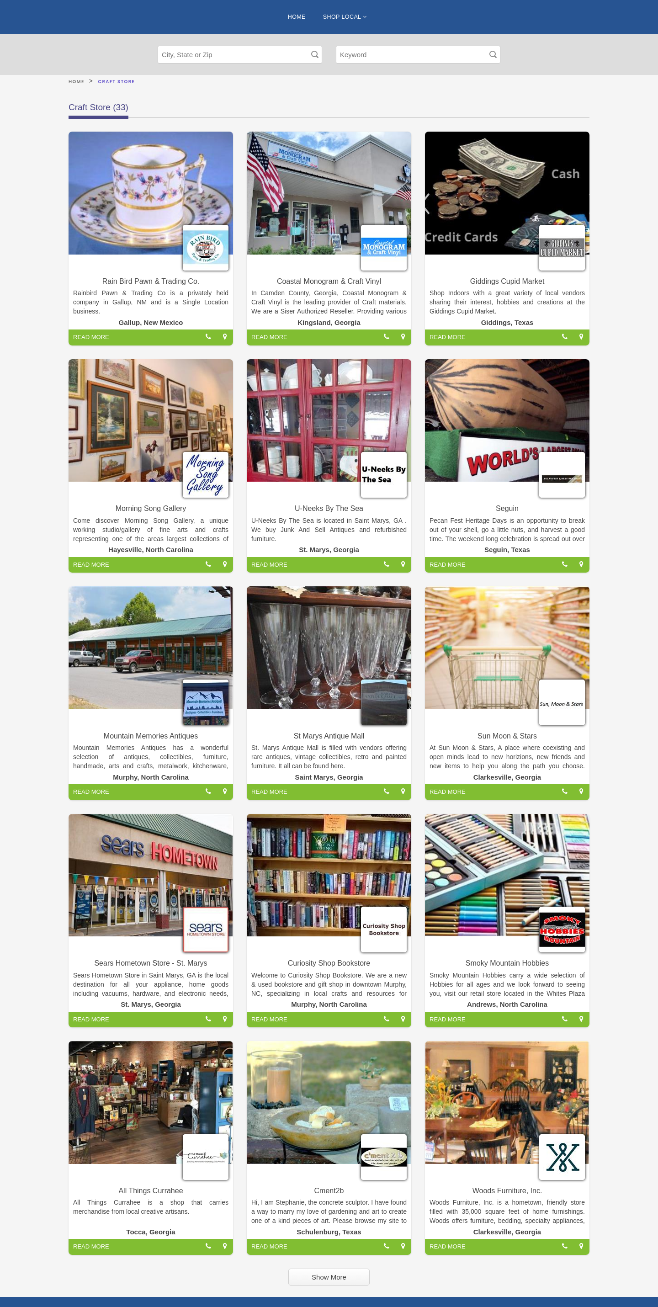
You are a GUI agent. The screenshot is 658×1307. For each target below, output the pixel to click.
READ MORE (91, 337)
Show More (329, 1277)
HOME (297, 17)
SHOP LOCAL (344, 17)
